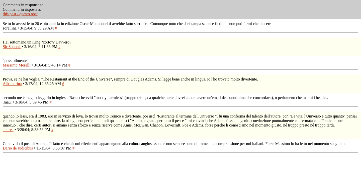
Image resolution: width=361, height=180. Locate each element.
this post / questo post (20, 14)
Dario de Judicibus (18, 148)
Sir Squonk (12, 46)
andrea (8, 130)
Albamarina (12, 84)
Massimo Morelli (17, 65)
